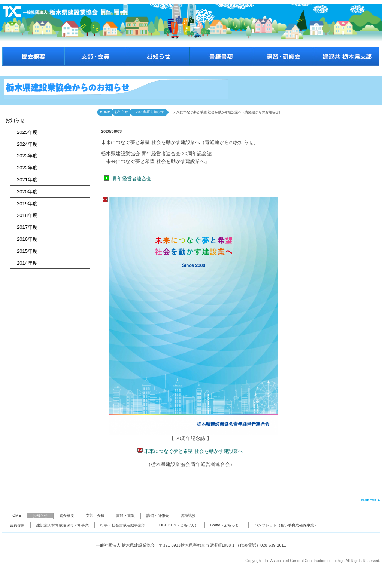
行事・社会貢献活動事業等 (122, 525)
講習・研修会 (157, 515)
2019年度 (24, 203)
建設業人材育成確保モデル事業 (62, 525)
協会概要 (66, 515)
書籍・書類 (125, 515)
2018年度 (24, 215)
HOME (105, 112)
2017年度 (24, 227)
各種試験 (188, 515)
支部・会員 (95, 515)
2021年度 (24, 179)
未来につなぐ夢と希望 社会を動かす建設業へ (193, 451)
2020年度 (24, 191)
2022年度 (24, 168)
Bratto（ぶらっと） (226, 525)
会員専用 (17, 525)
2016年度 (24, 239)
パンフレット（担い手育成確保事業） (286, 525)
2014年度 (24, 263)
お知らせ (15, 120)
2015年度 (24, 251)
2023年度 (24, 156)
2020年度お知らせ (148, 112)
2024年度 (24, 144)
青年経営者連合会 (131, 178)
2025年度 (24, 132)
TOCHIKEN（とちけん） (178, 525)
